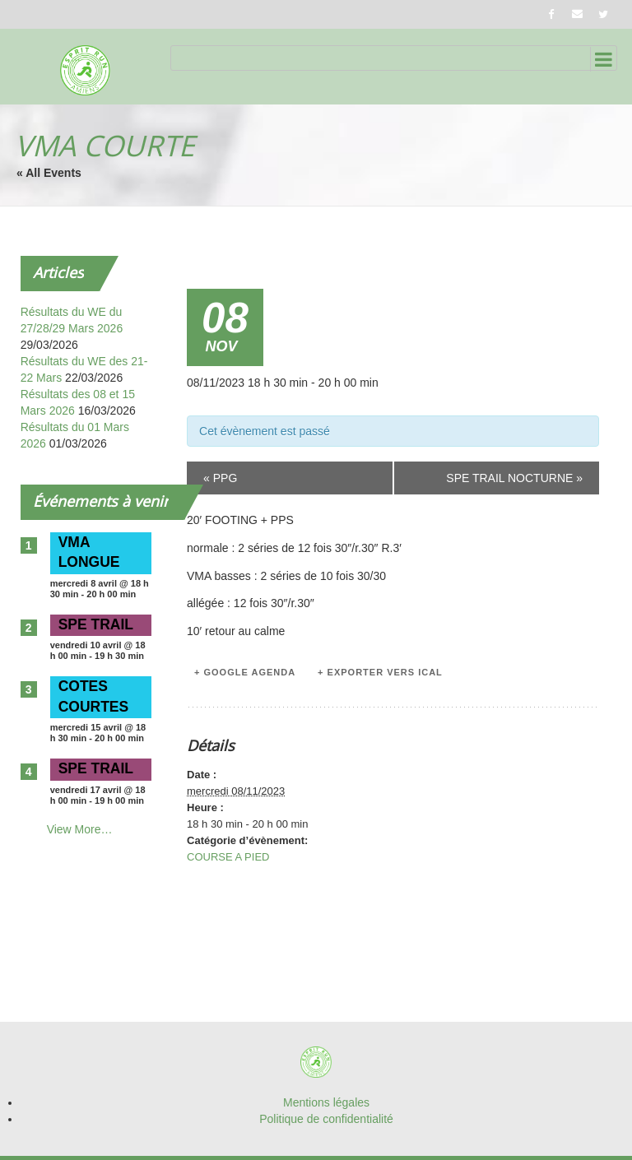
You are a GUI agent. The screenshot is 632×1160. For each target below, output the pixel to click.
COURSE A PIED (228, 857)
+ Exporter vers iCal (380, 672)
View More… (80, 829)
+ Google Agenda (244, 672)
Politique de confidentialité (326, 1118)
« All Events (48, 172)
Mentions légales (326, 1102)
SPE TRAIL (95, 624)
